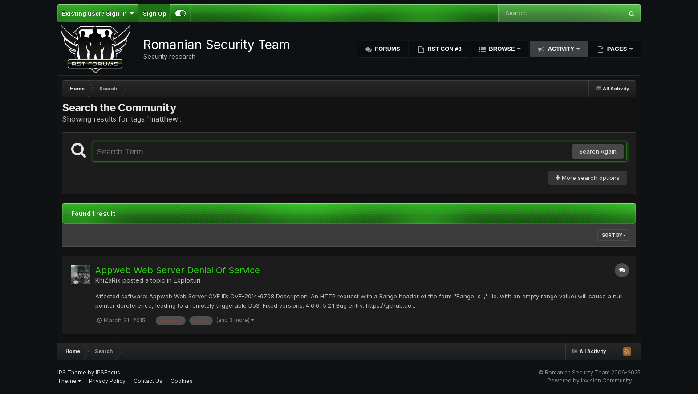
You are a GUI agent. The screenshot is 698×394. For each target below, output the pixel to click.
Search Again (598, 151)
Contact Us (148, 381)
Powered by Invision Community (590, 380)
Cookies (181, 381)
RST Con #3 (444, 48)
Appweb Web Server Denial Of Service (177, 270)
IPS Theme (71, 372)
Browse (502, 48)
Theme (69, 381)
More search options (588, 177)
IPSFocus (108, 372)
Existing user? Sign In (98, 13)
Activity (561, 48)
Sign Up (154, 13)
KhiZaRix (108, 280)
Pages (617, 48)
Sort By (614, 235)
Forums (386, 48)
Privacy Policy (107, 381)
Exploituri (187, 280)
